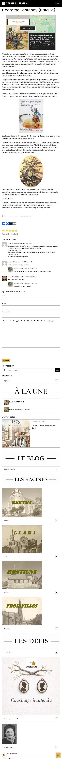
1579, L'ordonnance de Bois (43, 427)
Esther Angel (8, 748)
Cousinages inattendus (11, 719)
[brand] (15, 3)
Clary (6, 556)
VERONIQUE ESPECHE (16, 277)
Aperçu (50, 321)
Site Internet (6, 312)
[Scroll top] (58, 755)
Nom (3, 295)
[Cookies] (4, 755)
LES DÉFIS (7, 652)
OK (57, 370)
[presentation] (17, 353)
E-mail (4, 303)
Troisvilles (7, 629)
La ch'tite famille (9, 469)
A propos (7, 381)
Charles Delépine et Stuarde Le (17, 409)
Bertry (6, 521)
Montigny (7, 592)
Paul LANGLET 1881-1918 (14, 402)
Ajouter (6, 360)
